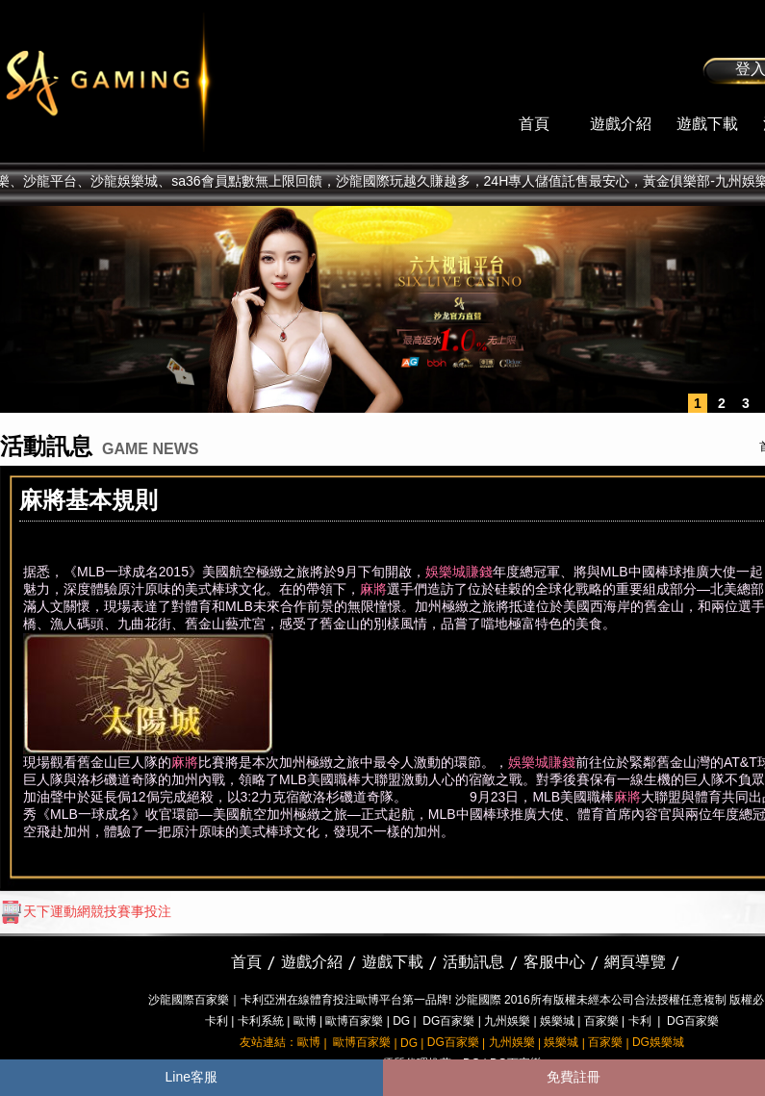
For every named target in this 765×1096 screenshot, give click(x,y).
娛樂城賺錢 (459, 571)
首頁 (534, 123)
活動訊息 (473, 962)
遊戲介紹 (620, 123)
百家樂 (601, 1021)
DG (401, 1021)
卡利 (216, 1021)
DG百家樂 (448, 1021)
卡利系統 (261, 1021)
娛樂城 (557, 1021)
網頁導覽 (635, 962)
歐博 (305, 1021)
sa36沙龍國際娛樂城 (156, 82)
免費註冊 (573, 1076)
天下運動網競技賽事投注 (85, 911)
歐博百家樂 (354, 1021)
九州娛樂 (507, 1021)
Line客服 (191, 1076)
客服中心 (554, 962)
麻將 (373, 589)
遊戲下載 (707, 123)
